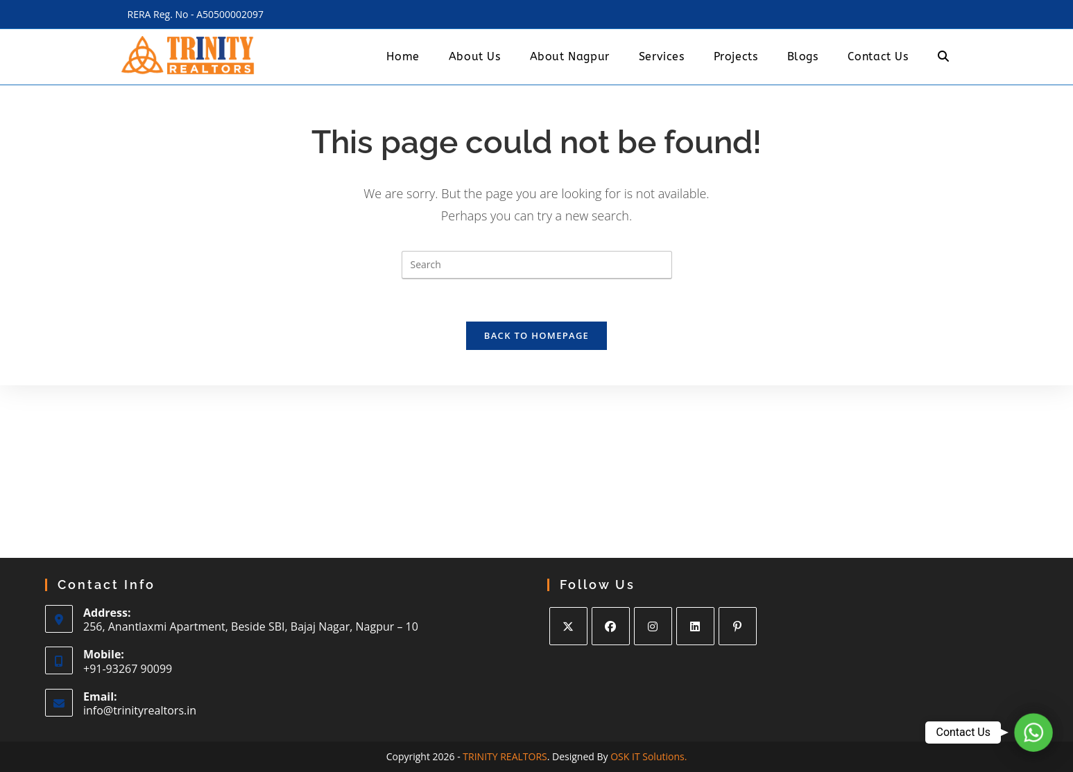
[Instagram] (653, 626)
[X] (568, 626)
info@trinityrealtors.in (139, 710)
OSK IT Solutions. (648, 756)
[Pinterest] (738, 626)
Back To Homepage (536, 335)
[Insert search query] (537, 265)
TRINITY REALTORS (505, 756)
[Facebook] (611, 626)
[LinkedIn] (695, 626)
